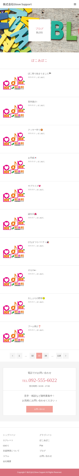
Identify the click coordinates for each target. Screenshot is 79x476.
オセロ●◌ (32, 270)
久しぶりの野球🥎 (36, 298)
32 (32, 356)
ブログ (43, 451)
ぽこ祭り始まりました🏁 (39, 73)
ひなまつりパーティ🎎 (38, 242)
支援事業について (11, 451)
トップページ (9, 435)
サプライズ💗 (34, 186)
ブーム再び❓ (34, 326)
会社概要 (7, 461)
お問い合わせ (39, 409)
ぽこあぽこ (41, 77)
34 (46, 356)
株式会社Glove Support (17, 4)
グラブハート (46, 435)
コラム (6, 456)
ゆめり (6, 445)
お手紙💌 (32, 158)
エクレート (8, 440)
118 (59, 356)
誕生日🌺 (32, 214)
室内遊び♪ (32, 101)
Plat (41, 445)
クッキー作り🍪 (35, 130)
